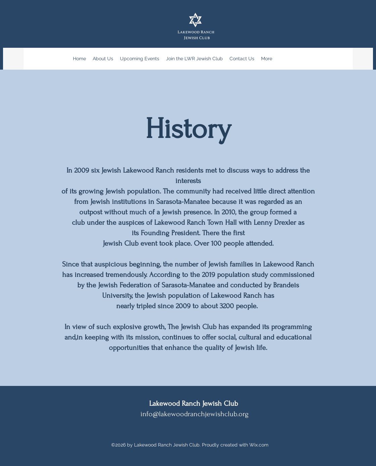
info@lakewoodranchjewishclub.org (194, 414)
